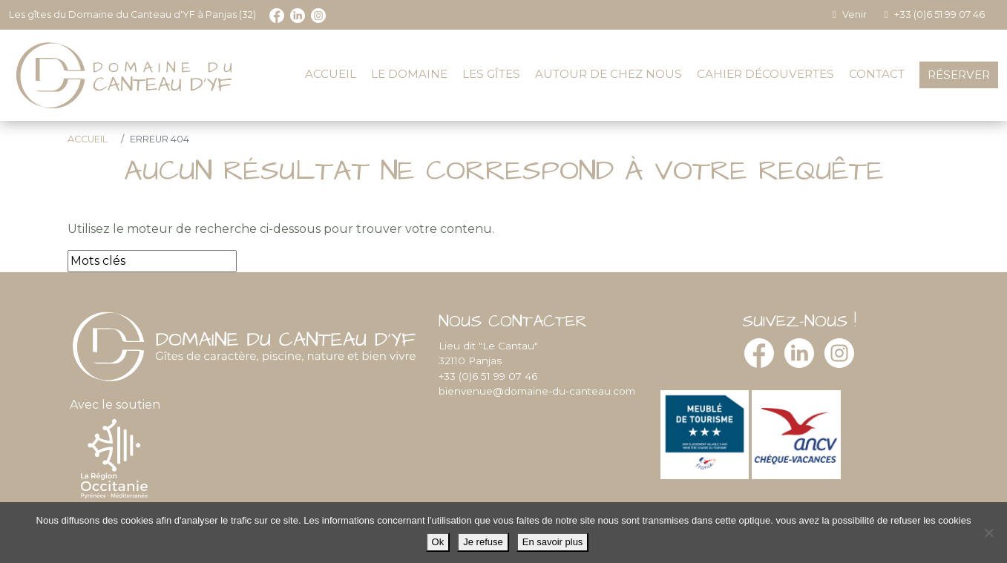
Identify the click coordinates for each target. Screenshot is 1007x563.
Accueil (330, 73)
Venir (847, 14)
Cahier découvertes (765, 73)
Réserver (959, 74)
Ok (438, 541)
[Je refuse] (988, 532)
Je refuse (482, 541)
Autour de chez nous (608, 73)
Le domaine (409, 73)
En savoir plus (552, 541)
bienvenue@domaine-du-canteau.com (537, 391)
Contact (877, 73)
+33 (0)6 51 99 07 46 (932, 14)
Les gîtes (491, 73)
